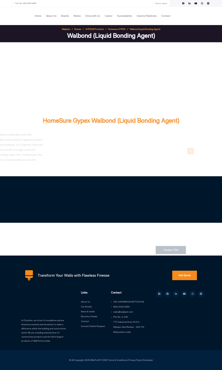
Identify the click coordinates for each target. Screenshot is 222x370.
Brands (65, 15)
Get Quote (185, 275)
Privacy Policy (135, 360)
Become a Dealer (89, 316)
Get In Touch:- (162, 3)
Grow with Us (92, 15)
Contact (165, 15)
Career (108, 15)
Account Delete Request (93, 326)
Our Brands (86, 306)
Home (38, 15)
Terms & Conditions (117, 360)
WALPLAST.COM (98, 360)
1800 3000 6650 (29, 3)
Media (77, 15)
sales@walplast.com (123, 312)
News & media (88, 311)
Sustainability (124, 15)
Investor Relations (147, 15)
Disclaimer (148, 360)
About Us (51, 15)
